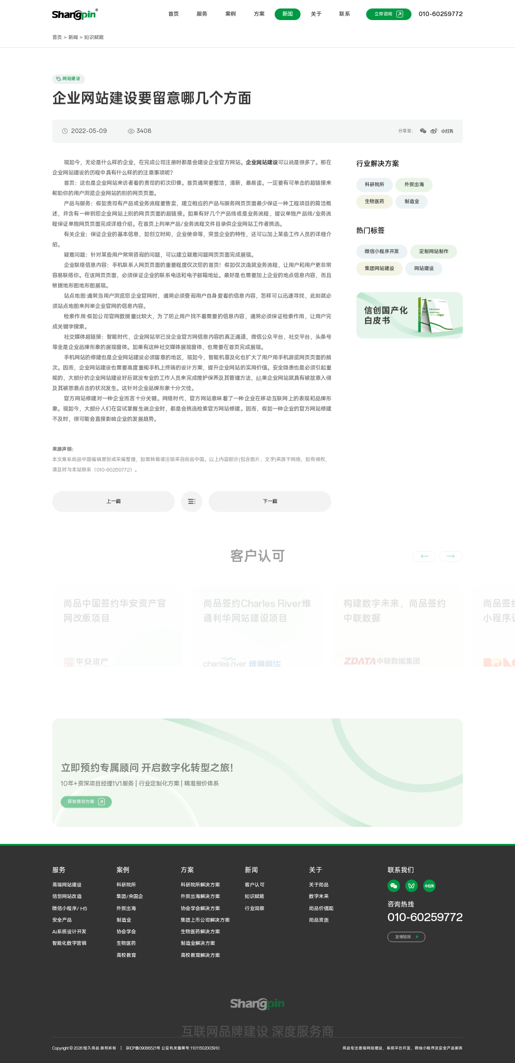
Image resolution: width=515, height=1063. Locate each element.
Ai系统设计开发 (69, 932)
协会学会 (126, 932)
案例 (230, 14)
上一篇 (113, 505)
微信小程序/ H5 (69, 908)
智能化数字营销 (69, 943)
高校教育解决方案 (200, 955)
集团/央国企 (129, 896)
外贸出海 (414, 188)
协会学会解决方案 (200, 908)
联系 (344, 14)
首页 (173, 14)
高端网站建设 (67, 885)
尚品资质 (319, 920)
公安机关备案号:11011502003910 (190, 1048)
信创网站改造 (67, 896)
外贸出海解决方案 (200, 896)
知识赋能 (94, 37)
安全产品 (62, 920)
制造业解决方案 (198, 943)
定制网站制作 (434, 255)
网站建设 (424, 272)
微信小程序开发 (382, 255)
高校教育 (126, 955)
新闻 (287, 14)
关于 (316, 14)
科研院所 (374, 188)
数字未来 (319, 896)
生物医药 (374, 205)
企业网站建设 (262, 166)
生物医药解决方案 (200, 932)
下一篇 (270, 505)
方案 (259, 14)
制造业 (411, 205)
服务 (202, 14)
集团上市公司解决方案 (205, 920)
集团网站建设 (379, 272)
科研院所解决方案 (200, 885)
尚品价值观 (321, 908)
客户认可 (254, 885)
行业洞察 (254, 908)
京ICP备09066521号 (143, 1048)
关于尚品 (319, 885)
